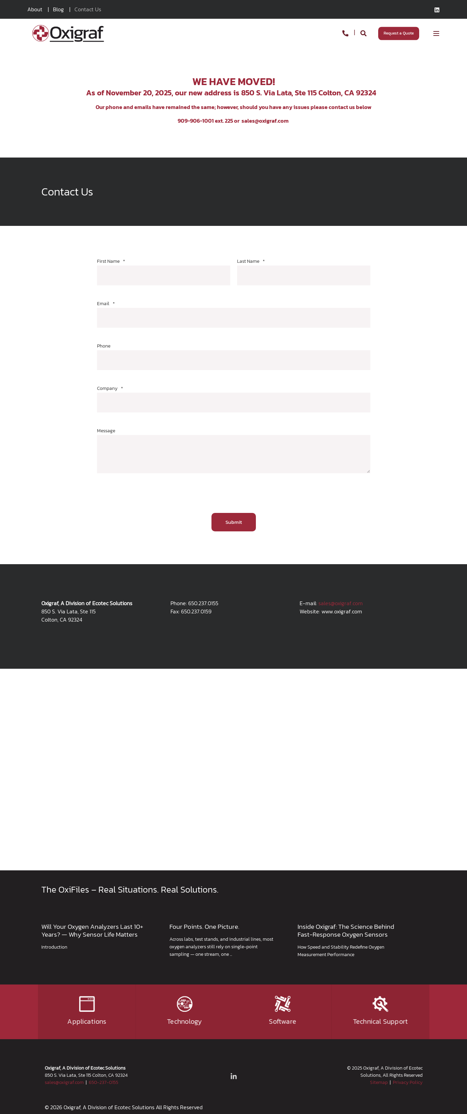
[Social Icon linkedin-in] (233, 1076)
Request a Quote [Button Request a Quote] (399, 33)
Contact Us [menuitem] (87, 9)
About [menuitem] (34, 9)
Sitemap (379, 1082)
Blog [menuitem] (58, 9)
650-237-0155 (103, 1082)
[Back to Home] (68, 32)
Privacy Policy (408, 1082)
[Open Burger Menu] (436, 33)
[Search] (364, 32)
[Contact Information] (345, 33)
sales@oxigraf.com (265, 121)
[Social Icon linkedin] (437, 10)
